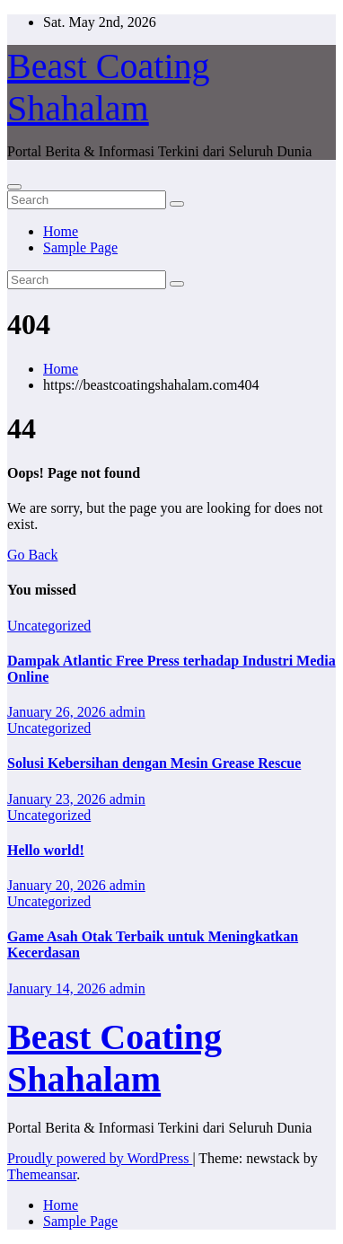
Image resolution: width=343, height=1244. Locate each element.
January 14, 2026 (58, 988)
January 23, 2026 (58, 799)
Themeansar (41, 1174)
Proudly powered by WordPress (99, 1158)
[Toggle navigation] (14, 187)
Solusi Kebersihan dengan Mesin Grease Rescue (154, 763)
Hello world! (45, 850)
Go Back (32, 554)
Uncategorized (49, 625)
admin (127, 711)
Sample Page (80, 247)
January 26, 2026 (58, 711)
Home (60, 231)
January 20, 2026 (58, 885)
